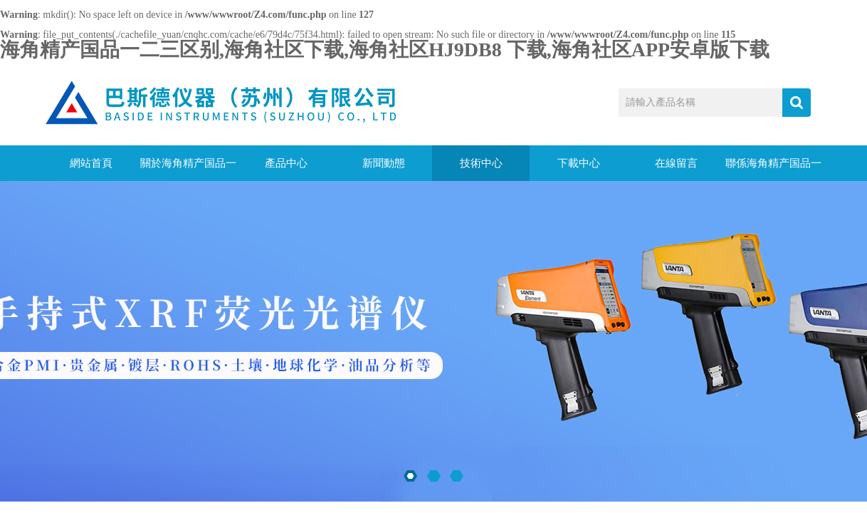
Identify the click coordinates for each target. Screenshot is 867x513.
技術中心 (481, 163)
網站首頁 (91, 163)
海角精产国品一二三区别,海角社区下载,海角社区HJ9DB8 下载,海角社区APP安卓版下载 (384, 49)
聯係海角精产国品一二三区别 (773, 169)
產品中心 (286, 163)
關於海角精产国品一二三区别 (188, 169)
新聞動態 (383, 163)
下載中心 (578, 163)
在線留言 (676, 163)
